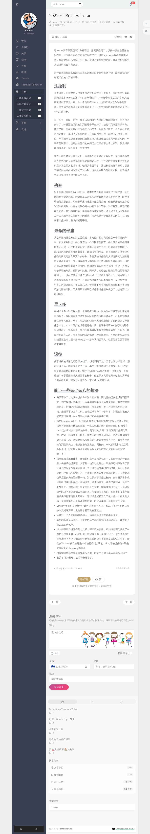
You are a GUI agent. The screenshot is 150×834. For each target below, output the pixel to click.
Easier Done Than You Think (63, 709)
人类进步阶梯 (29, 115)
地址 (51, 673)
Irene (55, 22)
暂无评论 (106, 22)
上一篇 (54, 602)
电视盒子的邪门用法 (59, 739)
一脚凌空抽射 (29, 110)
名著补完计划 (56, 729)
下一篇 (128, 602)
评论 (52, 625)
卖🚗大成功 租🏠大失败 (61, 749)
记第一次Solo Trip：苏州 (62, 719)
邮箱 (96, 661)
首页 (55, 36)
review (55, 807)
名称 (52, 661)
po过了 (83, 361)
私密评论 (122, 653)
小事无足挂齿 (29, 98)
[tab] (62, 701)
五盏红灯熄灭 (29, 104)
